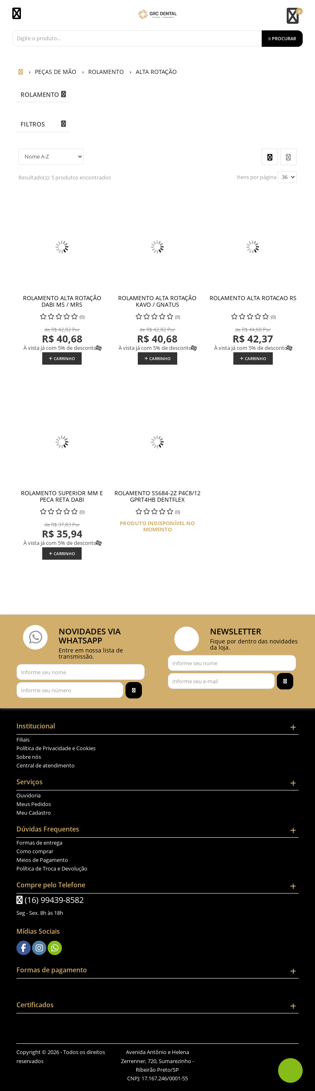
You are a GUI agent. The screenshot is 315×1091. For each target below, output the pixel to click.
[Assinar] (134, 690)
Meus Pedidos (33, 804)
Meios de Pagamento (42, 860)
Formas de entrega (39, 842)
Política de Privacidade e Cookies (56, 748)
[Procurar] (282, 38)
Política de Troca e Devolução (51, 868)
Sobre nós (28, 757)
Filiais (23, 739)
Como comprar (34, 851)
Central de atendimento (45, 765)
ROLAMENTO (40, 94)
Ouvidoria (28, 795)
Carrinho (62, 358)
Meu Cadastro (33, 812)
